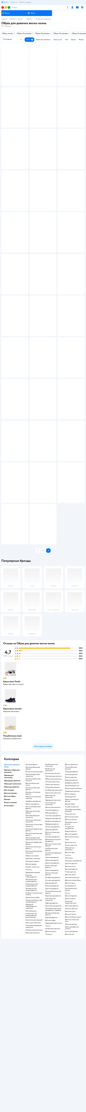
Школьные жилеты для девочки (33, 984)
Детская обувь (70, 941)
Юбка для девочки (51, 950)
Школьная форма (31, 901)
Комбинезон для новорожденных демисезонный (31, 1052)
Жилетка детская (70, 914)
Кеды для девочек (51, 1054)
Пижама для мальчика (52, 924)
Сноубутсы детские (71, 944)
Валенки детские (71, 968)
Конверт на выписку (33, 1004)
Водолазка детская (71, 917)
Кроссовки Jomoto (12, 845)
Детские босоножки (72, 974)
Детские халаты (70, 1011)
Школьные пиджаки (32, 998)
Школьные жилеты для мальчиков (33, 958)
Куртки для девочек (52, 1025)
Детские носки (70, 1003)
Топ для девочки (70, 1023)
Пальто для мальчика (52, 921)
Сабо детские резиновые (69, 985)
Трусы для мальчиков (72, 1014)
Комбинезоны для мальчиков (51, 902)
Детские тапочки (71, 956)
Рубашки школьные (32, 993)
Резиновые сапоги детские (71, 960)
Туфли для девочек (51, 1040)
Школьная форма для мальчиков (33, 912)
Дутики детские (70, 979)
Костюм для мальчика (52, 910)
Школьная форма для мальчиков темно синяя (34, 975)
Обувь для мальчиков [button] (12, 921)
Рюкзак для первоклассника (70, 1039)
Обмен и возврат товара (43, 1103)
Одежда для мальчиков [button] (9, 913)
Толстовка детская (71, 911)
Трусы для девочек (71, 1006)
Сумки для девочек (71, 1068)
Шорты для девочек (52, 997)
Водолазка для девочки (53, 1033)
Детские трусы (70, 1020)
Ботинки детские (71, 982)
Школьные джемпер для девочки (34, 971)
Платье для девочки (52, 947)
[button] (31, 13)
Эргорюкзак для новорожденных (31, 1026)
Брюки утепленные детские (71, 937)
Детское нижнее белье (73, 1017)
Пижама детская (70, 1009)
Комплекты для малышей (34, 1057)
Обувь (29, 19)
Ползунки (48, 1071)
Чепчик (67, 1030)
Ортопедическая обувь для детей (73, 947)
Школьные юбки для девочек (33, 925)
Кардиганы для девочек (53, 955)
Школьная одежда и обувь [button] (12, 902)
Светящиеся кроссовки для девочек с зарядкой (53, 1046)
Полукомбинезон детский (71, 905)
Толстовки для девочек (53, 952)
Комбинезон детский (52, 1065)
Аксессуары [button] (9, 942)
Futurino (68, 992)
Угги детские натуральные (69, 964)
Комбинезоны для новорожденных (32, 1022)
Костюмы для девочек (52, 1017)
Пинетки (29, 1006)
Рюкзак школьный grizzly (34, 909)
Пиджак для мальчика (72, 928)
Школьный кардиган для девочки (34, 967)
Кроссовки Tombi (11, 818)
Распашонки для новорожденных (31, 1017)
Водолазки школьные (33, 995)
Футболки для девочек (53, 958)
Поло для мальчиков (52, 919)
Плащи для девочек (71, 909)
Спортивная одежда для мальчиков (34, 1063)
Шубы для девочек (51, 966)
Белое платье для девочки (51, 1003)
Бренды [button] (7, 936)
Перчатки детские (71, 1045)
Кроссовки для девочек (53, 1043)
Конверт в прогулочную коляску (34, 1031)
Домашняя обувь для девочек (52, 1051)
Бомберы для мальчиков (53, 927)
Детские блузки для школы (32, 921)
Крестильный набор (32, 1034)
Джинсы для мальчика (52, 944)
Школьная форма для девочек (33, 905)
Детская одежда (31, 1001)
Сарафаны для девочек (33, 938)
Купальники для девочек (73, 998)
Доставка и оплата (43, 1100)
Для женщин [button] (9, 927)
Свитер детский (70, 934)
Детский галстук (70, 1051)
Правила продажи (43, 1106)
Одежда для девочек (52, 961)
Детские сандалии (71, 971)
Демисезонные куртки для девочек (53, 977)
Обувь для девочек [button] (11, 924)
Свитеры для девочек (52, 974)
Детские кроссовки (72, 954)
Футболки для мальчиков (50, 906)
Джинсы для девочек (52, 1000)
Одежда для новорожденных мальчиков (31, 1043)
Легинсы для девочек (52, 964)
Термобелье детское (72, 922)
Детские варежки (71, 1033)
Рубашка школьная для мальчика (33, 934)
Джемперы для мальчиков (50, 933)
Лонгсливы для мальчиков (50, 940)
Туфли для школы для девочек (33, 949)
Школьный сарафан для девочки (34, 980)
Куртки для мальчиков (33, 1060)
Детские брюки (70, 931)
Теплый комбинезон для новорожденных (34, 1038)
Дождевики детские (72, 920)
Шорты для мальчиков (52, 930)
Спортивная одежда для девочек (53, 990)
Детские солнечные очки (72, 1057)
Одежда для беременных (53, 1060)
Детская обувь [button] (9, 933)
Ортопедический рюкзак (71, 1026)
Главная (4, 19)
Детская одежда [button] (10, 930)
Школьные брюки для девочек (33, 944)
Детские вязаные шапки (73, 1054)
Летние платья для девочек (51, 1010)
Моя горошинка (31, 1048)
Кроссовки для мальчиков (50, 1036)
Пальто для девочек (52, 994)
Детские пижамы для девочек (52, 970)
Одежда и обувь (16, 19)
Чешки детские (70, 951)
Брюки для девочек (52, 1007)
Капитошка (69, 995)
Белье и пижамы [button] (10, 939)
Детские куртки (50, 1068)
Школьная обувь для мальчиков (32, 953)
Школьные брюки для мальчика (33, 916)
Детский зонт (69, 1071)
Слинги (47, 1063)
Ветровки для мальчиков (34, 1067)
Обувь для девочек (43, 19)
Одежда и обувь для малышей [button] (12, 908)
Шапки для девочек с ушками (72, 1064)
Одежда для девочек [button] (12, 917)
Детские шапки (70, 1035)
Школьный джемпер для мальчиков (34, 989)
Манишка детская (71, 1061)
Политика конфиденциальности (43, 1109)
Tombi (67, 976)
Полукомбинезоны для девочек (53, 1029)
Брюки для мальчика (33, 1070)
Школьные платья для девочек (33, 930)
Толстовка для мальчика (53, 913)
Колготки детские (71, 1000)
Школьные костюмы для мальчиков (34, 962)
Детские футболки (71, 901)
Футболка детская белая (73, 925)
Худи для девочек (51, 1020)
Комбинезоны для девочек (51, 986)
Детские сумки (70, 1048)
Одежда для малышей (33, 1009)
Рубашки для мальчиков (53, 916)
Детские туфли (50, 1057)
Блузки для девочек (52, 1023)
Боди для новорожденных (31, 1013)
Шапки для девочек (71, 1043)
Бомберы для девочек (52, 1014)
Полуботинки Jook (12, 872)
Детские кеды (69, 989)
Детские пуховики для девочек (53, 982)
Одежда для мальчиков (53, 937)
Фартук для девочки (32, 941)
